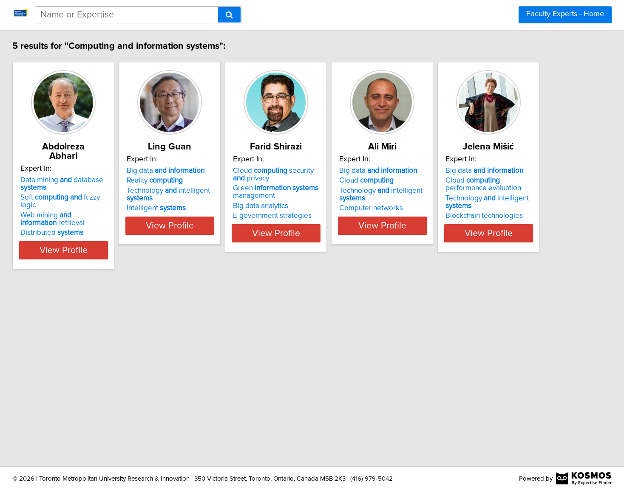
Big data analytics (347, 206)
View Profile (119, 233)
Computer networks (479, 208)
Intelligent (222, 208)
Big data (231, 171)
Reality (221, 180)
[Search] (229, 15)
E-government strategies (359, 216)
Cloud (475, 180)
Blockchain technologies (103, 410)
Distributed (96, 216)
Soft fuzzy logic (113, 188)
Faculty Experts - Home (565, 14)
